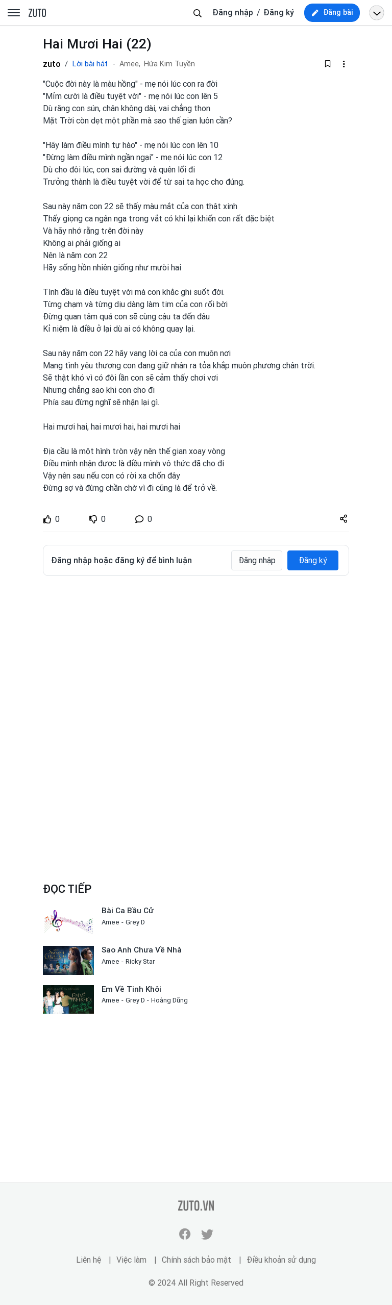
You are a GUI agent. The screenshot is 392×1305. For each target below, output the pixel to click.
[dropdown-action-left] (343, 64)
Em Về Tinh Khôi (131, 989)
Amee (110, 922)
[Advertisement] (196, 660)
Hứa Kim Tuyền (169, 64)
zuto (52, 64)
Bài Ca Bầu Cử (128, 910)
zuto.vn (37, 13)
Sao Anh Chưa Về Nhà (142, 950)
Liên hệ (88, 1260)
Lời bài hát (90, 63)
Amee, (129, 64)
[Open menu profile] (376, 12)
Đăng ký (278, 12)
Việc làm (131, 1260)
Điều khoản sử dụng (281, 1260)
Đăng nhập (232, 12)
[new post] (332, 13)
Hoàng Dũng (169, 1000)
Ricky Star (140, 961)
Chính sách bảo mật (196, 1260)
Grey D (135, 922)
